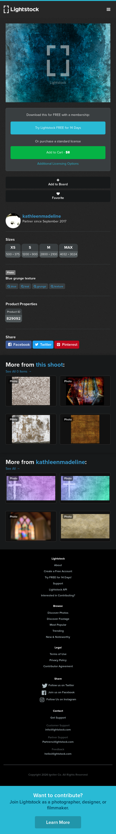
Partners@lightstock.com (58, 742)
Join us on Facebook (61, 692)
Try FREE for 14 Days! (58, 577)
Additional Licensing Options (58, 163)
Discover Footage (58, 619)
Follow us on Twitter (61, 685)
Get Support (58, 718)
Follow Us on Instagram (61, 699)
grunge (40, 286)
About (58, 565)
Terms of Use (58, 654)
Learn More (58, 822)
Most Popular (58, 625)
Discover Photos (58, 613)
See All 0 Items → (19, 371)
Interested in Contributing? (58, 595)
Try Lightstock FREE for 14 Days (58, 127)
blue (11, 286)
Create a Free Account (58, 571)
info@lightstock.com (58, 729)
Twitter (43, 344)
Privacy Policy (58, 660)
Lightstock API (58, 589)
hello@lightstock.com (58, 754)
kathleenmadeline (41, 216)
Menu (108, 9)
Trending (58, 631)
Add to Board (58, 183)
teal (25, 286)
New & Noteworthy (58, 637)
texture (57, 286)
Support (58, 583)
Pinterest (66, 344)
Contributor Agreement (58, 666)
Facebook (18, 344)
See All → (13, 468)
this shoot (49, 364)
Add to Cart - (58, 152)
